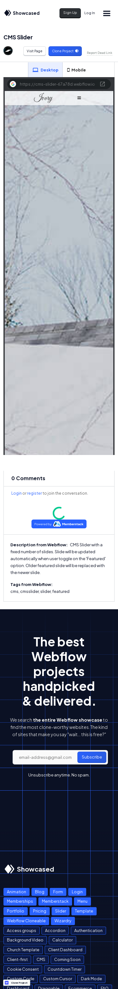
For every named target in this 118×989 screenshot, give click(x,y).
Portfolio (15, 910)
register (34, 493)
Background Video (25, 939)
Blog (39, 891)
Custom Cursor (57, 978)
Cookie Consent (23, 969)
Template (84, 910)
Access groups (21, 930)
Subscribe (92, 756)
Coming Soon (67, 959)
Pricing (39, 910)
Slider (60, 910)
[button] (106, 13)
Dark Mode (91, 978)
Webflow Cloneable (26, 920)
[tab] (45, 69)
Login (16, 493)
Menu (82, 901)
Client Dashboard (65, 949)
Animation (16, 891)
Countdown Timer (64, 969)
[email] (60, 757)
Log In (89, 13)
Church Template (23, 949)
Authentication (88, 930)
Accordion (55, 930)
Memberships (20, 901)
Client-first (17, 959)
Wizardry (62, 920)
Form (58, 891)
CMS (41, 959)
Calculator (62, 939)
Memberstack (55, 901)
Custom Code (20, 978)
